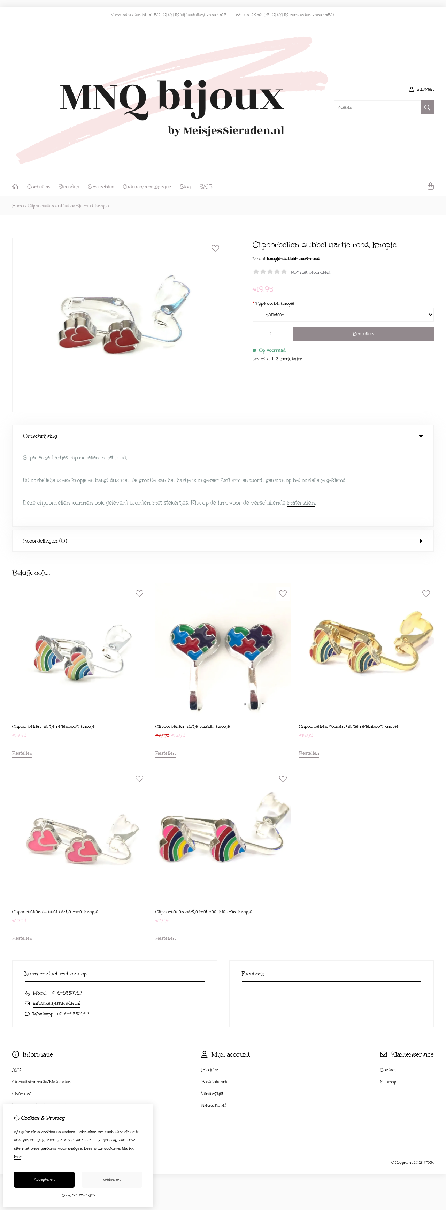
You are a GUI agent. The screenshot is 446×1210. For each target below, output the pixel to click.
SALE (206, 186)
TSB (430, 1082)
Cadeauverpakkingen (147, 186)
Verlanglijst (212, 1014)
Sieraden (69, 186)
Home (18, 206)
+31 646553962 (66, 913)
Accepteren (44, 1179)
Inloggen (209, 990)
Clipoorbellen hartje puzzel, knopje (192, 646)
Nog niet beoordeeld (310, 272)
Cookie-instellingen (78, 1195)
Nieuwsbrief (213, 1026)
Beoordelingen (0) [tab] (223, 460)
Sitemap (388, 1002)
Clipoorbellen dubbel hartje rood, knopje (68, 206)
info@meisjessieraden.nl (56, 924)
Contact (388, 990)
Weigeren (112, 1179)
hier (17, 1156)
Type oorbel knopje (273, 303)
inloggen (421, 89)
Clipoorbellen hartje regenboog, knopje (53, 646)
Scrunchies (101, 186)
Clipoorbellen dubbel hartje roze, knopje (55, 832)
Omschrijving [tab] (223, 435)
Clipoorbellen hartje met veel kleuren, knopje (203, 832)
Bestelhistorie (214, 1002)
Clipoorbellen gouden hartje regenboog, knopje (349, 646)
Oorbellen (38, 186)
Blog (185, 186)
